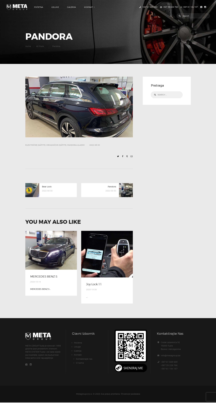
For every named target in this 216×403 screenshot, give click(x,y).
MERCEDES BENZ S (45, 277)
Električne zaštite (35, 145)
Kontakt (78, 355)
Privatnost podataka (130, 394)
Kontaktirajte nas (84, 359)
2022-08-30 (94, 145)
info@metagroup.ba (170, 356)
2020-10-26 (91, 290)
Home (28, 46)
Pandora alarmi (76, 145)
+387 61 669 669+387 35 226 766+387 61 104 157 (169, 365)
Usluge (77, 347)
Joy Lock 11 (95, 285)
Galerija (77, 351)
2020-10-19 (35, 282)
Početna (78, 343)
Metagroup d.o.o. (84, 394)
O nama (80, 363)
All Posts (40, 46)
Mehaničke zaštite (56, 145)
